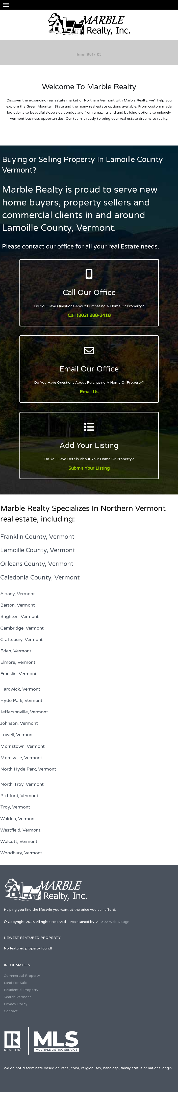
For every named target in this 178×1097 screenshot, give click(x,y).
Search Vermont (17, 997)
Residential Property (21, 990)
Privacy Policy (16, 1004)
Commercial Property (22, 976)
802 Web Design (115, 922)
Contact (11, 1011)
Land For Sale (15, 983)
